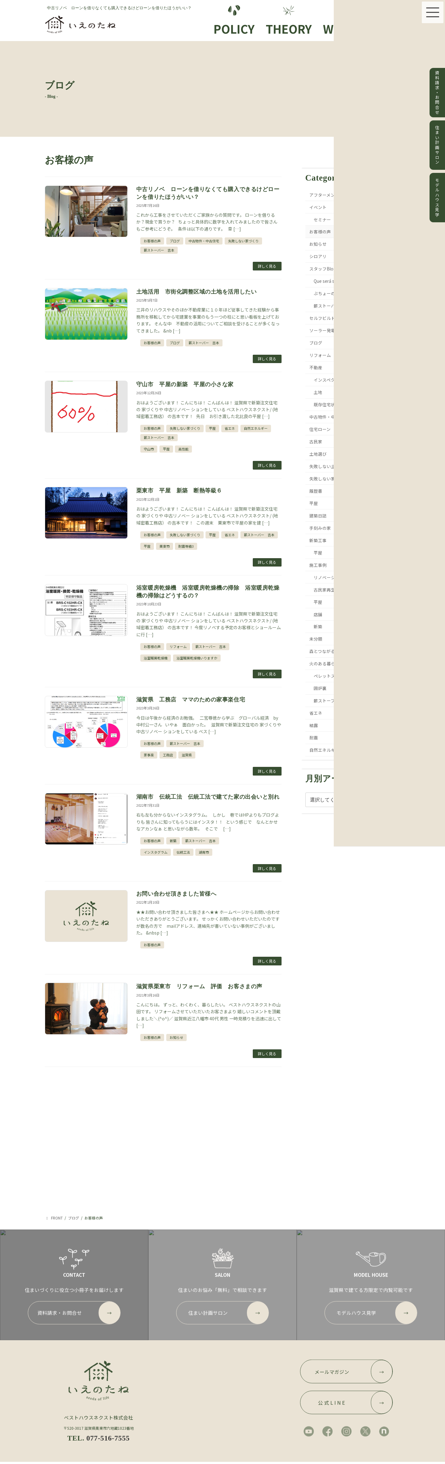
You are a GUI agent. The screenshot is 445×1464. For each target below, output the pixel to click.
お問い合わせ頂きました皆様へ (176, 894)
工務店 (168, 754)
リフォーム (178, 646)
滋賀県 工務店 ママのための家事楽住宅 (193, 699)
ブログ (175, 240)
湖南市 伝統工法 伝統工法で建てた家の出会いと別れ (207, 797)
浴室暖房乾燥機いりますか (196, 657)
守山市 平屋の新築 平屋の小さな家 (185, 384)
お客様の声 (152, 240)
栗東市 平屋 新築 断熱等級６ (179, 490)
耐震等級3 (186, 546)
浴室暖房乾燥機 (155, 657)
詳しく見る (267, 266)
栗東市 (164, 546)
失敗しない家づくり (243, 240)
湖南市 (204, 852)
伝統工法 (183, 852)
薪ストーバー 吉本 (159, 250)
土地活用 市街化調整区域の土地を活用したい (196, 292)
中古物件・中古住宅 (204, 240)
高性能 (183, 448)
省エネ (230, 428)
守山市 (149, 448)
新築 (173, 840)
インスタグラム (155, 852)
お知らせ (176, 1037)
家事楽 (149, 754)
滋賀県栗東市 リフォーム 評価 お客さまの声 (199, 986)
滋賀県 (187, 754)
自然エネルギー (256, 428)
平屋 (212, 428)
